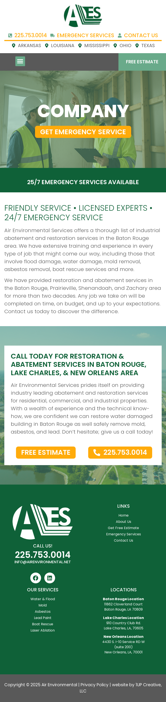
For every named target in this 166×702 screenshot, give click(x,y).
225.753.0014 (42, 555)
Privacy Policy (95, 685)
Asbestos (43, 611)
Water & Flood (42, 599)
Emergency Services (123, 534)
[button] (20, 61)
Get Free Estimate (123, 527)
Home (123, 515)
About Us (123, 521)
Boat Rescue (42, 624)
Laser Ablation (42, 630)
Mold (42, 605)
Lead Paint (42, 617)
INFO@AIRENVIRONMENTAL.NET (42, 562)
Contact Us (123, 540)
